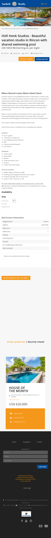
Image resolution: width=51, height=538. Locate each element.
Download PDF (42, 59)
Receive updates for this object (16, 278)
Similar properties (16, 341)
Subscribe (42, 467)
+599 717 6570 (21, 505)
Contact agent (26, 59)
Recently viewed (36, 341)
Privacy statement (25, 481)
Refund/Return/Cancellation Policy (25, 479)
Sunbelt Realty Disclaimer (25, 476)
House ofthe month (18, 389)
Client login (27, 488)
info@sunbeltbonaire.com (37, 505)
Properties (26, 442)
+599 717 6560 (9, 505)
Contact (39, 442)
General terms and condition (25, 477)
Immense (29, 508)
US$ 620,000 (18, 404)
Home (14, 442)
